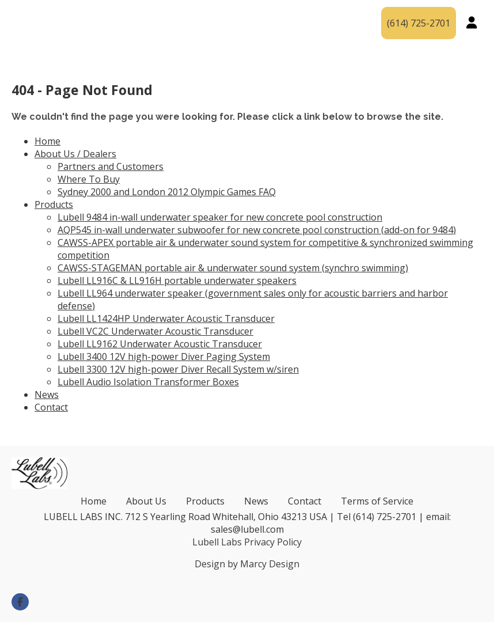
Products (244, 14)
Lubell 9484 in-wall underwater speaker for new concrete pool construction (220, 217)
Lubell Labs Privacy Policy (247, 542)
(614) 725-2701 (418, 23)
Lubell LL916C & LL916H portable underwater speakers (177, 280)
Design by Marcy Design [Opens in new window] (247, 563)
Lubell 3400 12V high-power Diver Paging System (164, 356)
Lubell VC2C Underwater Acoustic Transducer (155, 331)
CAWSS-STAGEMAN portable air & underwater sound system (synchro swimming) (233, 267)
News (334, 14)
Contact (328, 31)
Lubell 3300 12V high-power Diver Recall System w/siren (178, 369)
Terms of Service (377, 501)
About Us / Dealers (125, 14)
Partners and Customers (111, 166)
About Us (146, 501)
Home (47, 141)
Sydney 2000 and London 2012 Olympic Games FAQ (167, 191)
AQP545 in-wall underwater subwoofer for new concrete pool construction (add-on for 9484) (257, 229)
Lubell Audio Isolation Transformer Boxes (148, 382)
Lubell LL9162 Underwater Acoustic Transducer (160, 343)
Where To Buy (89, 179)
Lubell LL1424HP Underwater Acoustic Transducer (166, 318)
